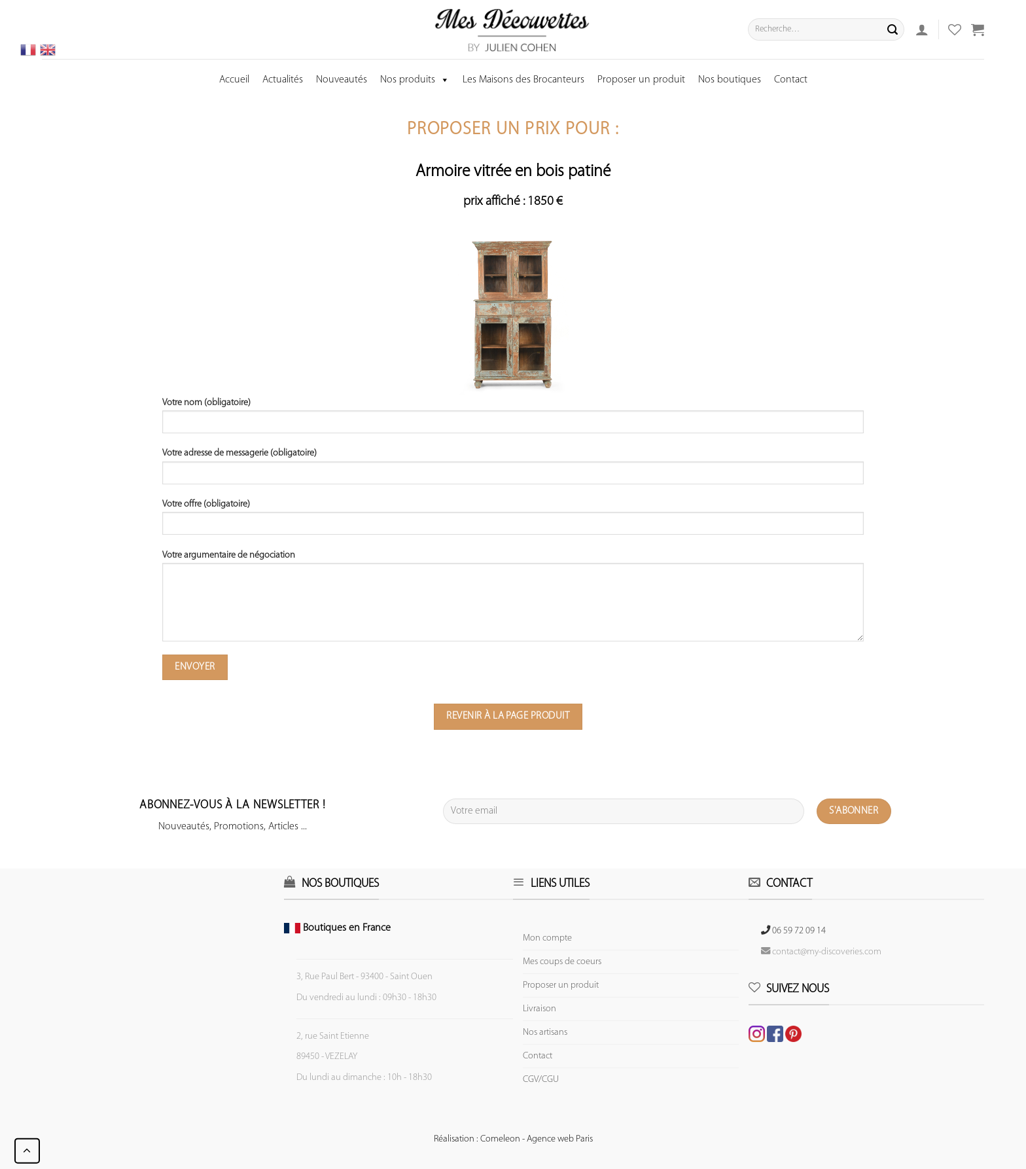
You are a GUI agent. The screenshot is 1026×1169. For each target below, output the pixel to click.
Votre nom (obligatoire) (513, 420)
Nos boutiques (729, 80)
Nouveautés (341, 80)
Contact (790, 80)
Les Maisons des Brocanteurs (523, 80)
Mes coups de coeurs (562, 962)
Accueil (234, 80)
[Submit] (892, 29)
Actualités (282, 80)
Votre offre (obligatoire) (513, 521)
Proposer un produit (641, 80)
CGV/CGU (541, 1080)
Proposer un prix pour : (513, 130)
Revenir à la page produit (507, 716)
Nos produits (415, 80)
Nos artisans (545, 1032)
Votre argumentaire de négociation (513, 600)
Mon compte (547, 938)
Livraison (539, 1009)
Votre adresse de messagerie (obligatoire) (513, 470)
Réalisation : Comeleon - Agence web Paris (513, 1139)
